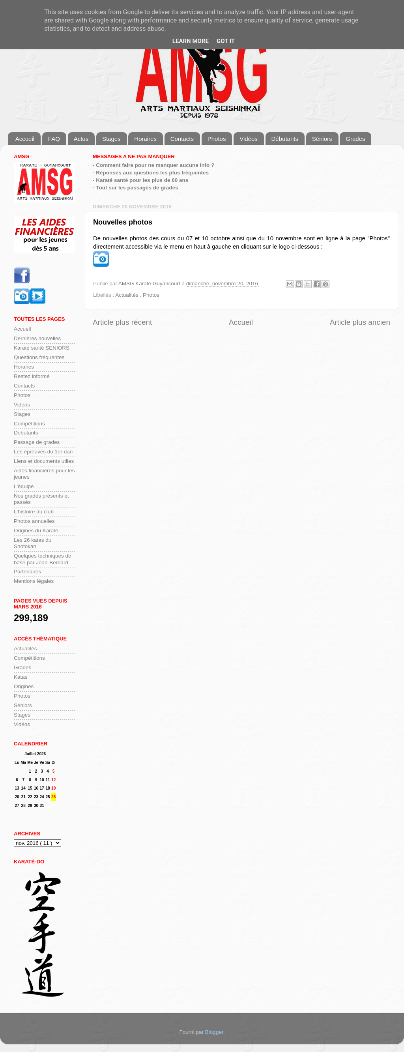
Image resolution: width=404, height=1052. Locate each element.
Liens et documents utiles (44, 461)
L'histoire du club (34, 512)
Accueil (24, 138)
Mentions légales (34, 581)
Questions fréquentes (39, 357)
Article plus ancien (360, 322)
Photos (217, 138)
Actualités (127, 295)
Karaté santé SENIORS (41, 348)
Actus (81, 138)
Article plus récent (122, 322)
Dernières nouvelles (37, 338)
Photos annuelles (34, 521)
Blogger (214, 1032)
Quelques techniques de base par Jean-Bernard (42, 559)
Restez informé (32, 376)
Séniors (322, 138)
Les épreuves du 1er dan (43, 452)
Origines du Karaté (36, 530)
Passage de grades (37, 442)
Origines (24, 686)
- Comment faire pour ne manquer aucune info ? (153, 165)
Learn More (190, 41)
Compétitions (29, 424)
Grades (355, 138)
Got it (226, 41)
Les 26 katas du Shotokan (32, 543)
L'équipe (24, 486)
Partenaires (27, 572)
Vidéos (248, 138)
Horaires (145, 138)
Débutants (284, 138)
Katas (21, 677)
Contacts (182, 138)
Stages (111, 138)
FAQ (54, 138)
